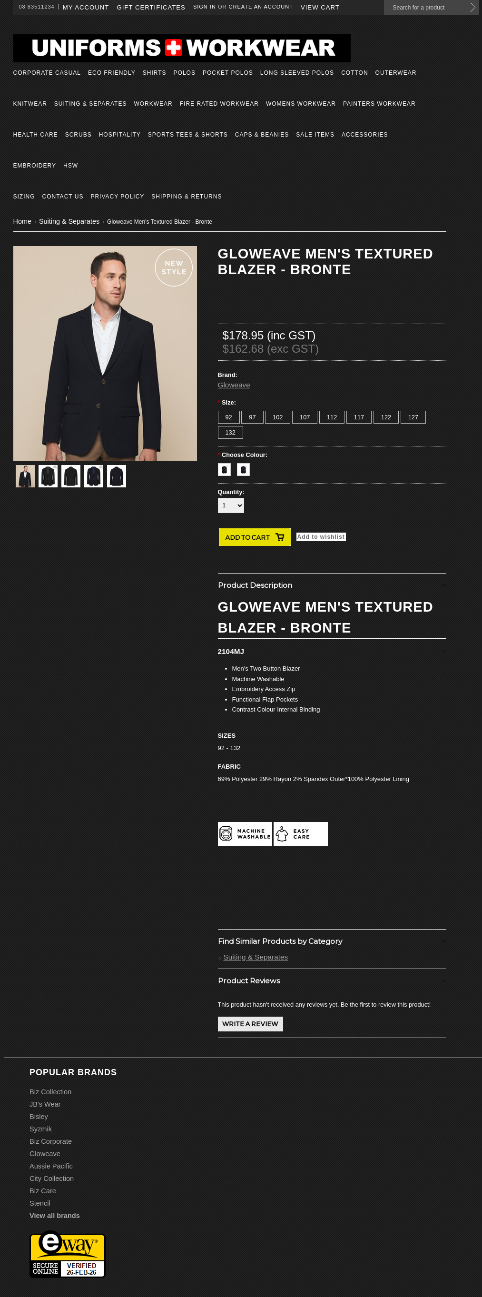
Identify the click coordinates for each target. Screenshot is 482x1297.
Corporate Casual (47, 72)
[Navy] (246, 467)
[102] (277, 417)
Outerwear (396, 72)
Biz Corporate (51, 1141)
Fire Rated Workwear (219, 103)
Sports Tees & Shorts (188, 134)
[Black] (227, 467)
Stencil (40, 1203)
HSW (70, 165)
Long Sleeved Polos (297, 72)
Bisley (39, 1116)
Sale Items (315, 134)
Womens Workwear (301, 103)
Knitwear (30, 103)
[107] (304, 417)
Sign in (204, 7)
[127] (413, 417)
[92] (229, 417)
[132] (230, 432)
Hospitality (120, 134)
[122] (386, 417)
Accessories (365, 134)
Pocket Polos (228, 72)
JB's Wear (45, 1104)
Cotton (354, 72)
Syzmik (41, 1129)
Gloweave (234, 385)
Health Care (35, 134)
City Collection (52, 1178)
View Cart (320, 7)
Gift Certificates (151, 7)
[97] (252, 417)
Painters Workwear (379, 103)
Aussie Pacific (51, 1166)
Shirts (155, 72)
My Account (86, 7)
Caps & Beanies (262, 134)
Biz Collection (50, 1092)
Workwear (153, 103)
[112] (331, 417)
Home (22, 221)
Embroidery (34, 165)
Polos (185, 72)
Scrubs (78, 134)
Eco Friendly (112, 72)
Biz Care (43, 1191)
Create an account (261, 7)
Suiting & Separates (90, 103)
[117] (359, 417)
